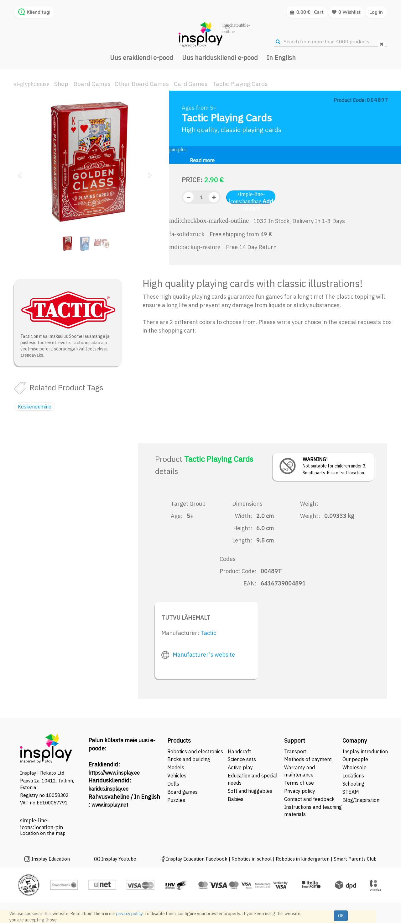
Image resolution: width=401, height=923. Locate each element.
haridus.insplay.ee (108, 789)
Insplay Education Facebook (196, 859)
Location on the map (42, 833)
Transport (295, 751)
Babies (235, 799)
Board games (182, 792)
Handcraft (239, 751)
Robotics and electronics (195, 751)
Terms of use (299, 783)
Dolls (173, 784)
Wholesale (354, 767)
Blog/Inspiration (360, 800)
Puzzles (176, 800)
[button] (21, 172)
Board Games (92, 84)
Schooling (353, 784)
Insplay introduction (365, 751)
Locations (353, 775)
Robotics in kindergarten (303, 859)
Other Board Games (142, 84)
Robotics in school (252, 859)
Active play (240, 767)
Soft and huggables (250, 791)
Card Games (190, 84)
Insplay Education (50, 859)
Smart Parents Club (355, 859)
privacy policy (129, 913)
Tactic (208, 633)
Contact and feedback (309, 799)
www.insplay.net (109, 805)
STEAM (350, 792)
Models (175, 767)
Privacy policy (299, 791)
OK (341, 916)
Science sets (242, 759)
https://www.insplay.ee (114, 773)
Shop (61, 84)
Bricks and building (188, 759)
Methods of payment (308, 759)
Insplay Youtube (118, 859)
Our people (355, 759)
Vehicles (176, 775)
